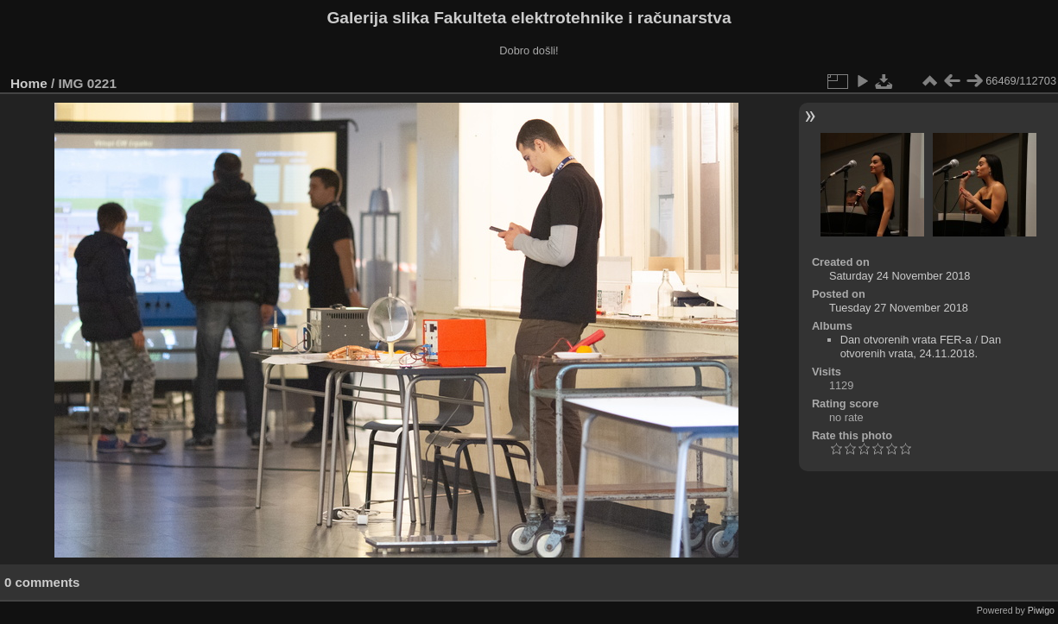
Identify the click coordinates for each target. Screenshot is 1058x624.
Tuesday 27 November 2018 (898, 307)
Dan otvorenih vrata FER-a (906, 339)
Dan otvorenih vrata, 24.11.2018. (920, 346)
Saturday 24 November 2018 (900, 275)
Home (29, 83)
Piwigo (1041, 610)
